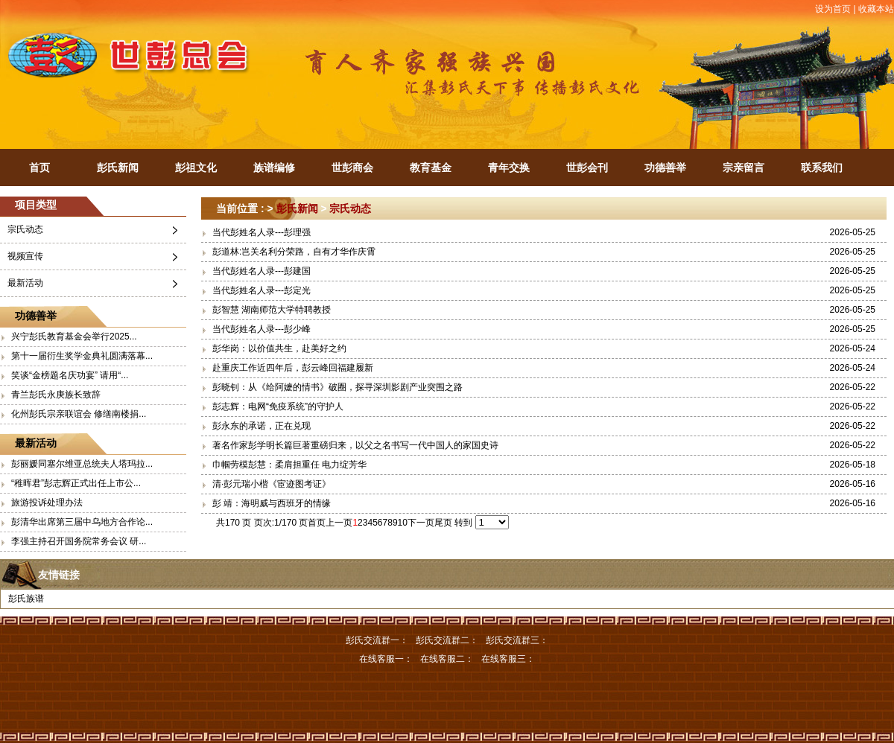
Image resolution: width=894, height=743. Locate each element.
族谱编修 (274, 167)
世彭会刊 (587, 167)
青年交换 (509, 167)
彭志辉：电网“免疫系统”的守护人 (277, 406)
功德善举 (665, 167)
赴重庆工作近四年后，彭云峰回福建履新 (292, 368)
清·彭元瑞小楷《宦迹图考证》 (271, 484)
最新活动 (25, 283)
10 (403, 522)
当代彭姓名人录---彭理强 (261, 232)
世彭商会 (352, 167)
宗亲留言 (743, 167)
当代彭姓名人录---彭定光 (261, 290)
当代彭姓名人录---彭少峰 (261, 329)
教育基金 (430, 167)
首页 (39, 167)
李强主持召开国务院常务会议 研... (78, 541)
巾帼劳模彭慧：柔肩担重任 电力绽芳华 (289, 464)
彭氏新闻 (118, 167)
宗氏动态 (25, 229)
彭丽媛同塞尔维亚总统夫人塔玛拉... (82, 464)
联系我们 (822, 167)
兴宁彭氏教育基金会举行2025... (74, 336)
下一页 (421, 522)
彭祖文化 (196, 167)
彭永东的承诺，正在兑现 (261, 426)
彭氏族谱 (26, 598)
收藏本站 (876, 9)
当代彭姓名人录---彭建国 (261, 271)
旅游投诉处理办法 (47, 502)
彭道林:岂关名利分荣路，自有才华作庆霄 (293, 251)
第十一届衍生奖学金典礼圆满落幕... (82, 356)
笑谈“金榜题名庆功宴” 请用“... (69, 375)
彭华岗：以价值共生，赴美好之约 (279, 348)
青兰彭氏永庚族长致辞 (56, 394)
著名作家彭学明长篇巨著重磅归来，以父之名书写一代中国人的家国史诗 (355, 445)
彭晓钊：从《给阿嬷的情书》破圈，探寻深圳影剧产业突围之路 (337, 387)
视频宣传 (25, 256)
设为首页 (833, 9)
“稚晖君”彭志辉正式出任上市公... (76, 483)
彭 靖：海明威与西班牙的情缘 (271, 503)
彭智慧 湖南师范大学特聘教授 (271, 309)
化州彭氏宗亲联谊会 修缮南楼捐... (78, 414)
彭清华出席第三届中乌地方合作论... (82, 522)
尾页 (443, 522)
